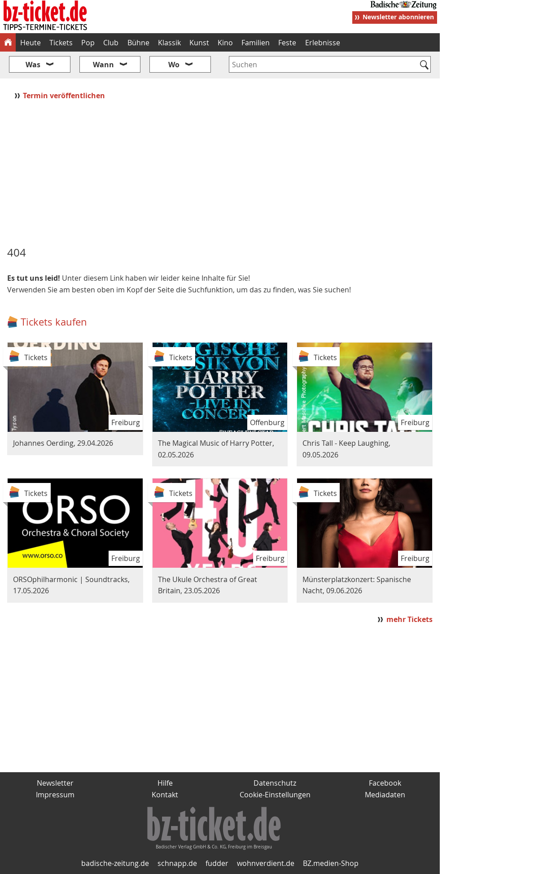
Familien (255, 43)
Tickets (61, 43)
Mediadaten (385, 795)
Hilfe (165, 783)
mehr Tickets (409, 619)
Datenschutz (275, 783)
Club (110, 43)
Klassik (169, 43)
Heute (30, 43)
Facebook (385, 783)
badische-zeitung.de (115, 863)
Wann (103, 65)
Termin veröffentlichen (65, 95)
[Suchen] (424, 65)
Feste (287, 43)
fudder (217, 863)
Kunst (199, 43)
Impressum (55, 795)
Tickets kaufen (54, 321)
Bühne (138, 43)
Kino (225, 43)
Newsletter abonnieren (398, 17)
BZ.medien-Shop (331, 863)
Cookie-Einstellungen (275, 795)
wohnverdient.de (265, 863)
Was (33, 65)
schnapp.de (177, 863)
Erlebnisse (322, 43)
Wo (173, 65)
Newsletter (55, 783)
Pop (88, 43)
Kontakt (165, 795)
